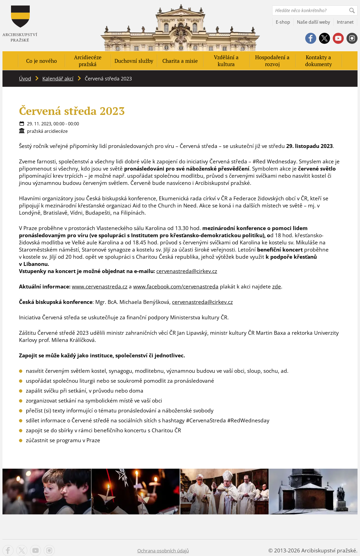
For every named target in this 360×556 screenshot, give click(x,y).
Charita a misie (180, 60)
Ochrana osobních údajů (163, 550)
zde (276, 286)
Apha (19, 24)
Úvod (25, 78)
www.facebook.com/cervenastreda (176, 286)
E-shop (283, 22)
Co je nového (41, 60)
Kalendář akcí (57, 78)
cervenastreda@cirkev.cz (186, 271)
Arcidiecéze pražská (88, 61)
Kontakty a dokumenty (318, 61)
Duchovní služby (133, 60)
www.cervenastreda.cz (99, 286)
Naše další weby (313, 22)
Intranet (345, 22)
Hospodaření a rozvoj (272, 61)
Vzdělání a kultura (226, 61)
